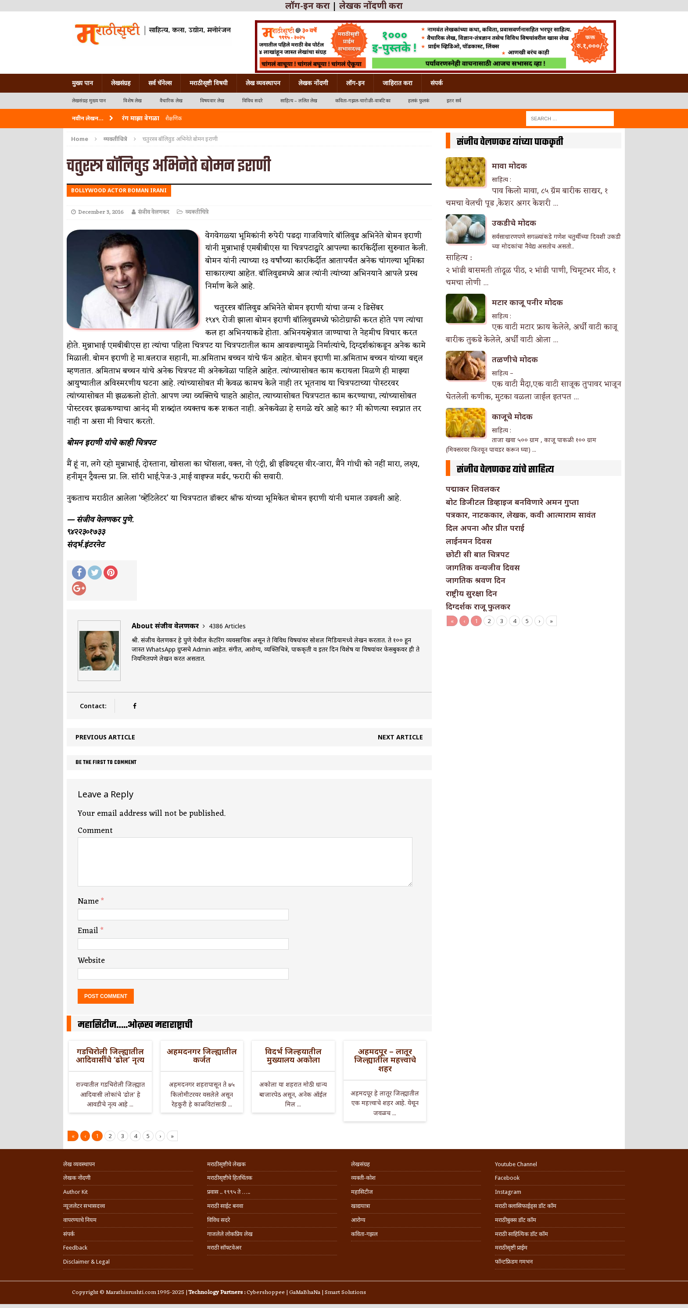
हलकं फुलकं (418, 101)
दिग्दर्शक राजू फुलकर (478, 606)
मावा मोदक (509, 165)
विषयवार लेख (212, 101)
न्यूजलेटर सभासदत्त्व (84, 1206)
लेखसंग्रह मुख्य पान (89, 101)
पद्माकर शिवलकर (473, 488)
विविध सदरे (252, 101)
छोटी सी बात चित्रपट (477, 554)
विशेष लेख (132, 101)
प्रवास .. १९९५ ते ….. (228, 1192)
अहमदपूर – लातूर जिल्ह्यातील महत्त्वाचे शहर (385, 1060)
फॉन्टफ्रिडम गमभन (514, 1261)
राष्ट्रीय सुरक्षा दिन (471, 593)
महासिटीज (362, 1192)
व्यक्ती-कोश (363, 1178)
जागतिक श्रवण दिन (475, 580)
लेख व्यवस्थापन (263, 82)
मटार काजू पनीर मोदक (527, 302)
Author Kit (75, 1192)
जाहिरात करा (397, 82)
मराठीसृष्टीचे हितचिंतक (229, 1178)
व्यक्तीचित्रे (196, 212)
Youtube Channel (516, 1164)
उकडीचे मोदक (514, 222)
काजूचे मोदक (512, 416)
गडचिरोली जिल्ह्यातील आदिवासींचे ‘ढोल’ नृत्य (110, 1055)
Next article (400, 737)
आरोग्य (358, 1220)
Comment (95, 831)
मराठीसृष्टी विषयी (209, 82)
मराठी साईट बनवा (225, 1206)
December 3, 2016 (101, 212)
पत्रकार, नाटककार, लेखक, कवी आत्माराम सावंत (521, 514)
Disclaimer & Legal (86, 1261)
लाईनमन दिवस (469, 541)
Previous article (105, 737)
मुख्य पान (82, 82)
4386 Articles (227, 626)
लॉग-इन (355, 82)
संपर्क (436, 82)
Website (91, 961)
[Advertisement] (533, 692)
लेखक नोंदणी (313, 82)
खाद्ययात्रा (360, 1206)
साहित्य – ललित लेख (299, 101)
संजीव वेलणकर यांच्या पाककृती (510, 142)
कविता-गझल (364, 1234)
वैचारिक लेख (171, 101)
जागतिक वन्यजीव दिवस (483, 567)
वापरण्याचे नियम (80, 1220)
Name (89, 901)
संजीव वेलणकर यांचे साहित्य (505, 469)
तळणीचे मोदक (515, 359)
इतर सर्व (454, 101)
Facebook (507, 1178)
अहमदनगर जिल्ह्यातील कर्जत (202, 1055)
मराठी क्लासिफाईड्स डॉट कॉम (525, 1206)
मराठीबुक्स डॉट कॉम (515, 1220)
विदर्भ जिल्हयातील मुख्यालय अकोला (293, 1055)
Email (89, 931)
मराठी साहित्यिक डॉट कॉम (521, 1234)
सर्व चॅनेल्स (160, 82)
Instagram (508, 1192)
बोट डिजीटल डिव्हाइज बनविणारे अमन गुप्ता (512, 502)
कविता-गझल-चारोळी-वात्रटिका (363, 101)
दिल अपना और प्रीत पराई (485, 527)
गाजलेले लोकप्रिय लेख (230, 1234)
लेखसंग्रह (120, 82)
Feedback (75, 1247)
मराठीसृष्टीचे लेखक (226, 1164)
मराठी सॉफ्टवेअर (224, 1247)
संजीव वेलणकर (153, 212)
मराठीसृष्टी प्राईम (511, 1247)
